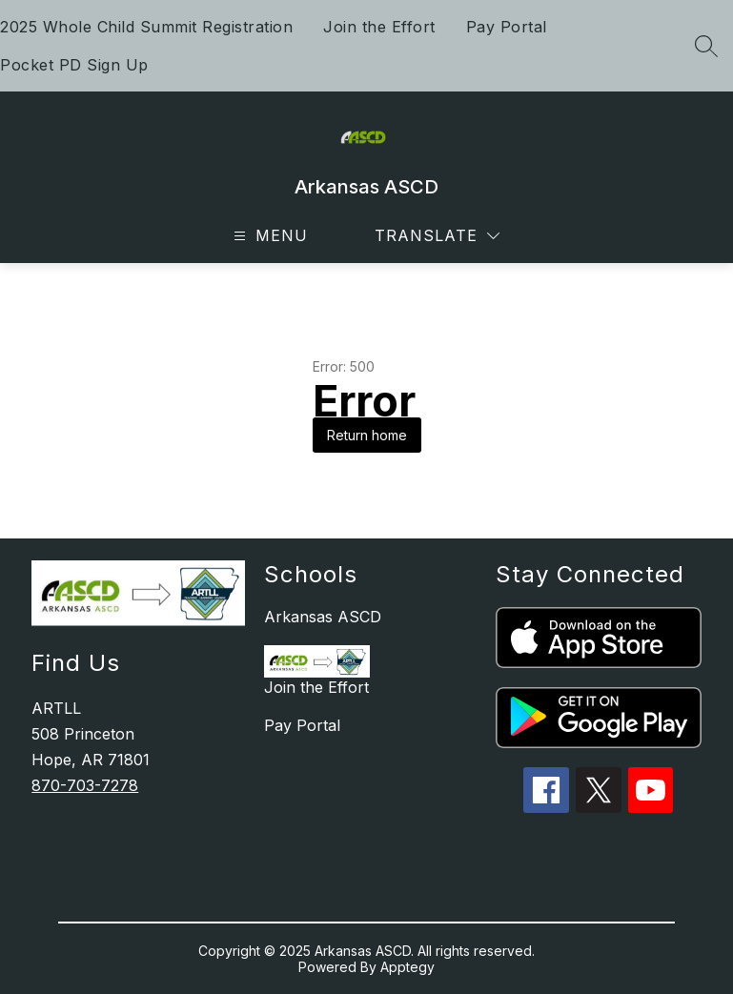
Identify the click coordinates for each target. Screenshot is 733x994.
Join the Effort (379, 26)
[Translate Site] (437, 236)
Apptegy (407, 967)
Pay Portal (506, 26)
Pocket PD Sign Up (74, 64)
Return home (367, 435)
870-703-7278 (84, 785)
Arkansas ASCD (322, 616)
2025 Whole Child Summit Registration (146, 26)
